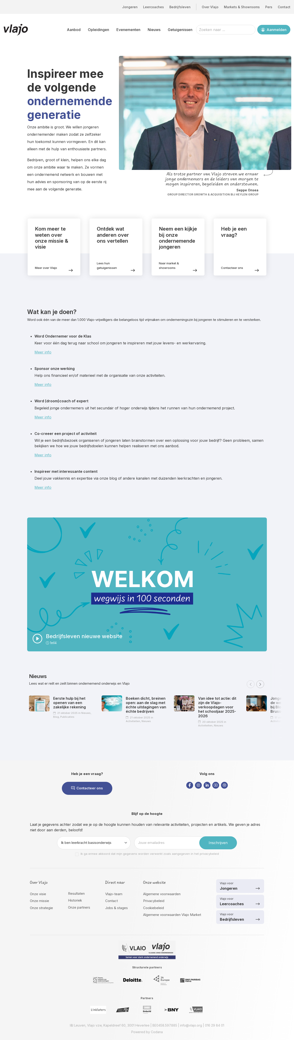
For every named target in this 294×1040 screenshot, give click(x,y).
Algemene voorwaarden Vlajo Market (172, 915)
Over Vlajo (210, 7)
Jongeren (130, 7)
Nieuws (154, 29)
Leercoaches (153, 7)
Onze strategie (41, 908)
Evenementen (128, 29)
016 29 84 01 (214, 1025)
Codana (157, 1032)
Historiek (75, 900)
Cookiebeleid (153, 908)
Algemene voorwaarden (162, 894)
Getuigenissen (180, 29)
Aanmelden (273, 29)
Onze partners (79, 907)
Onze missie (39, 901)
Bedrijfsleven (180, 7)
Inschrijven (218, 842)
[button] (251, 684)
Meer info (42, 352)
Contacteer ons (87, 788)
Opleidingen (98, 29)
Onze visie (38, 894)
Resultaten (76, 893)
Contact (284, 7)
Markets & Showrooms (242, 7)
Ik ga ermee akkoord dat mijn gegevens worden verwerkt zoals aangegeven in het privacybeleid (150, 853)
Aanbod (74, 29)
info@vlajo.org (191, 1025)
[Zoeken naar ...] (225, 29)
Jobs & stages (116, 908)
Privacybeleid (153, 901)
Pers (268, 7)
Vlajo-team (113, 894)
